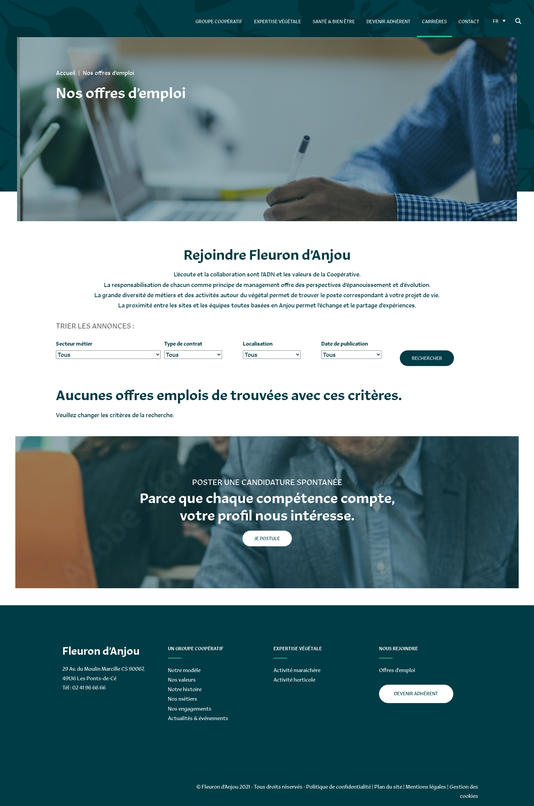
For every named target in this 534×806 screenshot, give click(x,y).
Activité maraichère (296, 670)
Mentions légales (426, 787)
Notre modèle (184, 670)
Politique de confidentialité (338, 787)
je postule (267, 538)
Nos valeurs (182, 679)
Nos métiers (182, 699)
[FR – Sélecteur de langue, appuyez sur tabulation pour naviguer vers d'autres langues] (498, 20)
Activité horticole (294, 679)
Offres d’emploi (397, 670)
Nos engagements (189, 708)
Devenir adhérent (416, 693)
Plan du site (388, 787)
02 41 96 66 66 (89, 687)
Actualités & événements (198, 718)
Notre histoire (185, 689)
